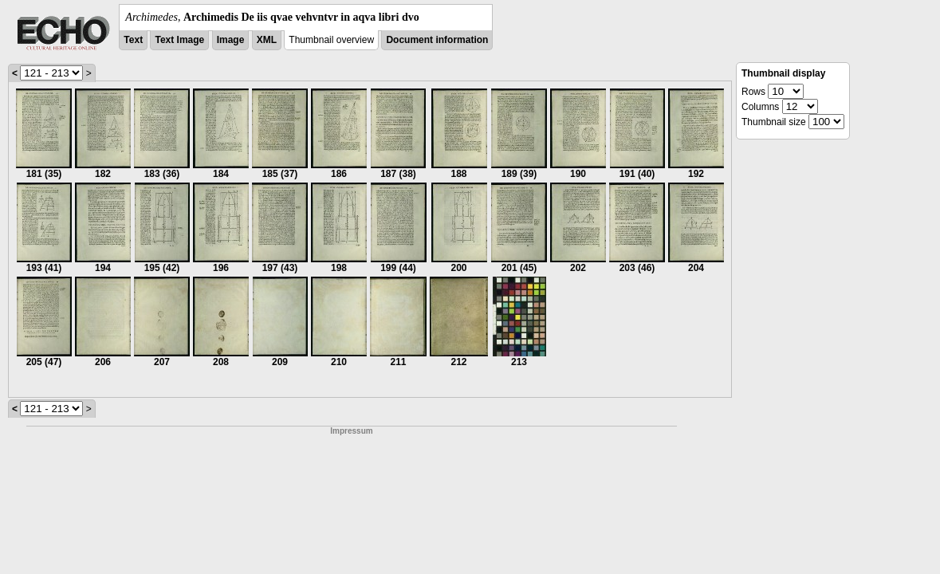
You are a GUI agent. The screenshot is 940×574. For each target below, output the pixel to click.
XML (267, 39)
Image (231, 39)
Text (133, 39)
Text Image (179, 39)
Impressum (351, 431)
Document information (437, 39)
